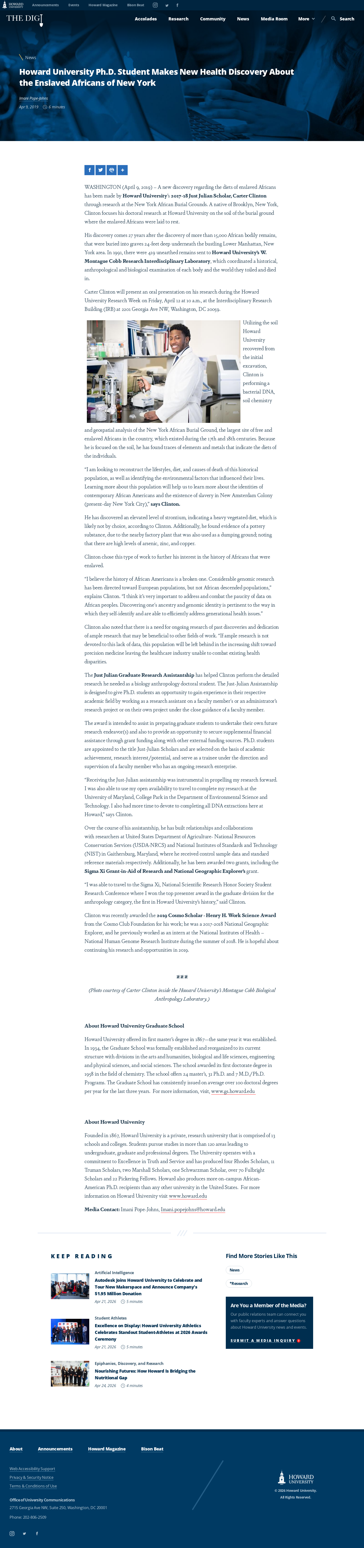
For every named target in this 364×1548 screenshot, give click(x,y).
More (306, 19)
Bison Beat (135, 5)
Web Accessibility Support (32, 1468)
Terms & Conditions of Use (33, 1486)
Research (178, 19)
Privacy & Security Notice (32, 1477)
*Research (239, 1283)
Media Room (274, 19)
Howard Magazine (103, 5)
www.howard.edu (188, 1195)
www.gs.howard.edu (233, 1090)
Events (73, 5)
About (16, 1449)
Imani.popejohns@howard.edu (193, 1209)
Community (213, 19)
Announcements (45, 5)
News (243, 19)
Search (342, 19)
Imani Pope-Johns (33, 98)
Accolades (146, 19)
